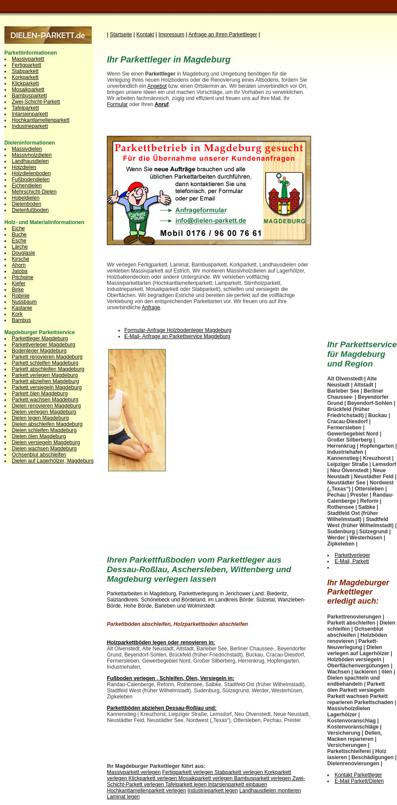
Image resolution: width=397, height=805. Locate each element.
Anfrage (151, 307)
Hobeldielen (25, 198)
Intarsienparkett (30, 114)
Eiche (18, 228)
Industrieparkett (30, 126)
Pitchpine (22, 277)
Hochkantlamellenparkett (40, 120)
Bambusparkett (29, 96)
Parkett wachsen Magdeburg (45, 400)
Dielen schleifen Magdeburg (44, 430)
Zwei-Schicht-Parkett (36, 102)
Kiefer (18, 283)
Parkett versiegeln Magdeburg (47, 387)
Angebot (157, 86)
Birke (18, 290)
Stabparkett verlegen (239, 772)
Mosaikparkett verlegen (206, 778)
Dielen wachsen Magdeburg (44, 449)
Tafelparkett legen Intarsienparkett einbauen (216, 784)
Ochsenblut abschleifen (39, 455)
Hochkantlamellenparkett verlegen (146, 791)
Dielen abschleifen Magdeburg (47, 424)
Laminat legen (123, 797)
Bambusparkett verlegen (263, 778)
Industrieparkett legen (213, 791)
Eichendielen (27, 186)
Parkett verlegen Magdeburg (45, 375)
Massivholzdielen (31, 155)
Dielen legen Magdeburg (40, 418)
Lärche (20, 247)
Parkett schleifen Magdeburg (45, 363)
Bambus (21, 320)
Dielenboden (26, 204)
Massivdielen (27, 149)
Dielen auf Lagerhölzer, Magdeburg (52, 461)
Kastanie (22, 308)
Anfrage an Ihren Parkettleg (222, 34)
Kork (17, 314)
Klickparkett (25, 83)
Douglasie (23, 253)
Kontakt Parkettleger (358, 775)
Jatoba (19, 271)
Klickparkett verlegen (153, 778)
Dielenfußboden (30, 210)
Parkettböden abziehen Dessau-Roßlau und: (161, 708)
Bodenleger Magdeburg (39, 351)
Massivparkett (28, 59)
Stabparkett (25, 71)
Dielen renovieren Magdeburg (46, 406)
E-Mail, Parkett (352, 561)
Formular (117, 104)
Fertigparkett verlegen (188, 772)
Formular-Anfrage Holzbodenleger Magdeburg (177, 330)
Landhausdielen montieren (270, 791)
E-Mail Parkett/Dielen (359, 781)
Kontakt (145, 34)
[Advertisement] (241, 407)
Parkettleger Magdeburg (40, 338)
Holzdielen (24, 167)
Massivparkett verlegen (134, 772)
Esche (19, 241)
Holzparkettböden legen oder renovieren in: (161, 642)
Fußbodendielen (31, 179)
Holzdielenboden (31, 173)
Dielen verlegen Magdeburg (44, 412)
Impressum (171, 34)
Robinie (21, 296)
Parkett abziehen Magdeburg (45, 381)
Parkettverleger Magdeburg (43, 345)
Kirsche (20, 259)
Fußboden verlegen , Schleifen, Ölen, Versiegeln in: (170, 678)
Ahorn (19, 265)
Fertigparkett (26, 65)
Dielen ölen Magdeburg (39, 436)
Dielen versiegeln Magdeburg (46, 442)
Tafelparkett (25, 108)
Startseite (121, 34)
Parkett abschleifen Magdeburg (48, 369)
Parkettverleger (352, 555)
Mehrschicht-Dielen (34, 192)
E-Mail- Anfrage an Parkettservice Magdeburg (177, 336)
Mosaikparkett (28, 89)
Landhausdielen (30, 161)
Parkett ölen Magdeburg (40, 393)
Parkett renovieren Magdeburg (47, 357)
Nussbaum (24, 302)
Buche (19, 234)
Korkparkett (25, 77)
